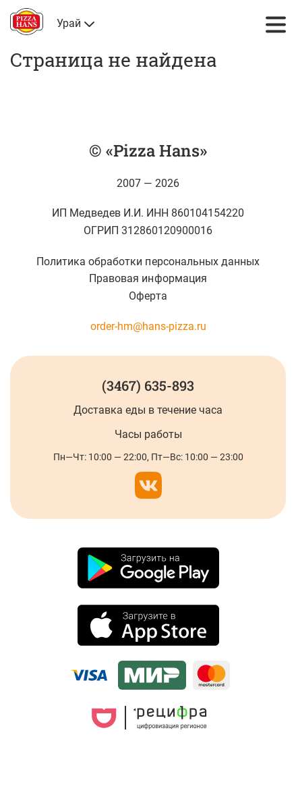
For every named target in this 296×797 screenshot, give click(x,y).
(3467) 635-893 (148, 385)
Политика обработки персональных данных (148, 261)
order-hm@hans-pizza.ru (148, 326)
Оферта (148, 296)
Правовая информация (147, 278)
